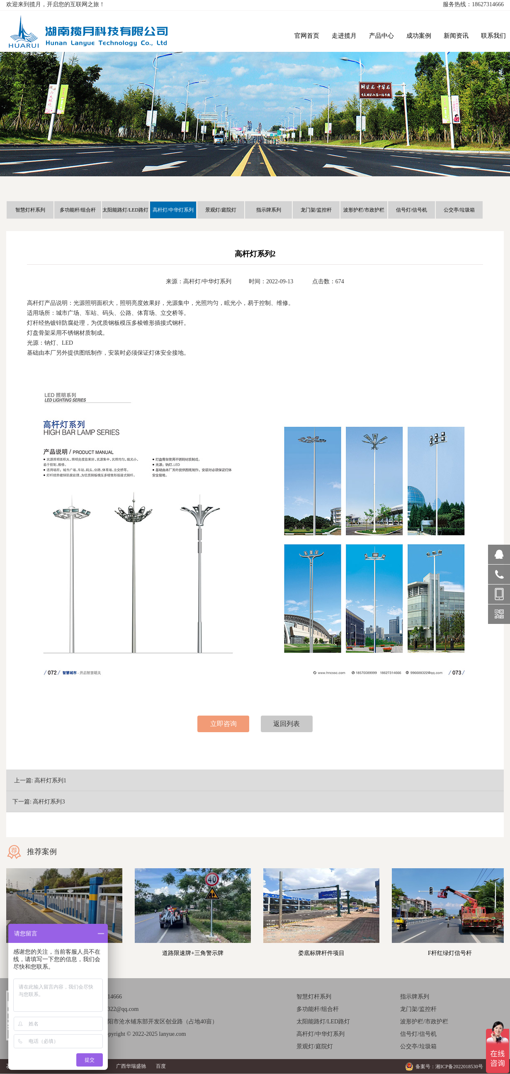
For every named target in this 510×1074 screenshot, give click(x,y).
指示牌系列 (268, 210)
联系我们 (493, 35)
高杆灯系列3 (49, 802)
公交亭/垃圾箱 (459, 210)
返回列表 (286, 723)
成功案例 (418, 35)
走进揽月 (344, 35)
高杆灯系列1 (50, 780)
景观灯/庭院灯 (220, 210)
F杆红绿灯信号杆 (450, 953)
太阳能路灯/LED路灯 (125, 210)
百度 (161, 1066)
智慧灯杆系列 (30, 210)
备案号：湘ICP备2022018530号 (449, 1066)
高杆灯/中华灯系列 (173, 210)
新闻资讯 (456, 35)
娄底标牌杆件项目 (321, 953)
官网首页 (306, 35)
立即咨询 (223, 723)
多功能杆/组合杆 (78, 210)
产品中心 (381, 35)
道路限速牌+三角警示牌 (192, 953)
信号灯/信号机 (411, 210)
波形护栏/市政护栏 (363, 210)
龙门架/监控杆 (316, 210)
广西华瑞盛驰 (131, 1066)
